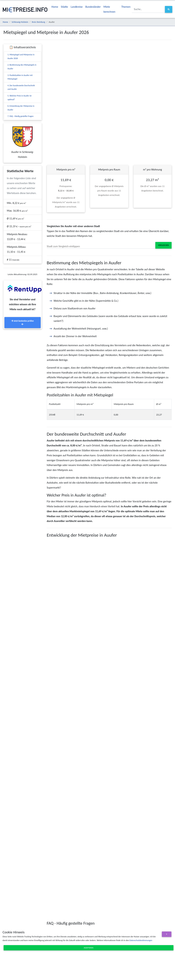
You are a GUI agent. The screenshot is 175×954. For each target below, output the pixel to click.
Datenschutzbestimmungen (140, 940)
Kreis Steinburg (38, 22)
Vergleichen (163, 245)
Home (54, 6)
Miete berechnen (109, 9)
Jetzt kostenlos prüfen (22, 322)
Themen (125, 6)
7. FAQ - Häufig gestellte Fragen (20, 116)
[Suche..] (148, 9)
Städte (64, 6)
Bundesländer (93, 6)
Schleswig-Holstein (20, 22)
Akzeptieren (88, 948)
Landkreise (77, 6)
